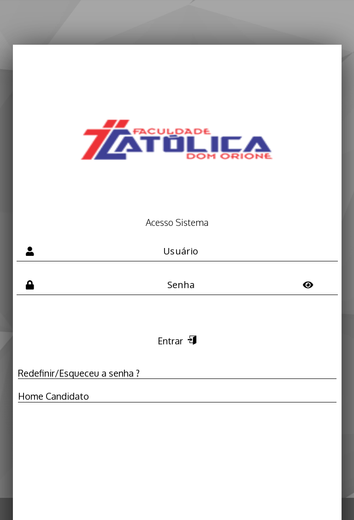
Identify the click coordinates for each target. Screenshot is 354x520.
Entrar (177, 341)
